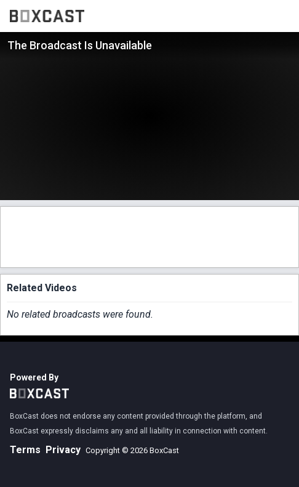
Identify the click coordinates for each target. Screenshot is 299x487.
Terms (25, 450)
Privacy (63, 450)
